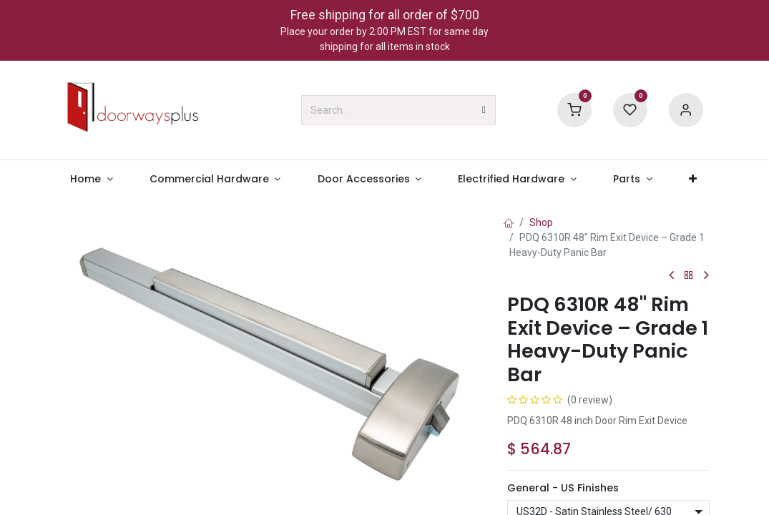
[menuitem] (92, 179)
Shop (541, 222)
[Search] (484, 110)
